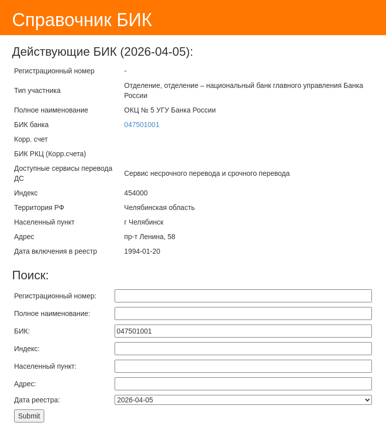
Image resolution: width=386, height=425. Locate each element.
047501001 (141, 125)
